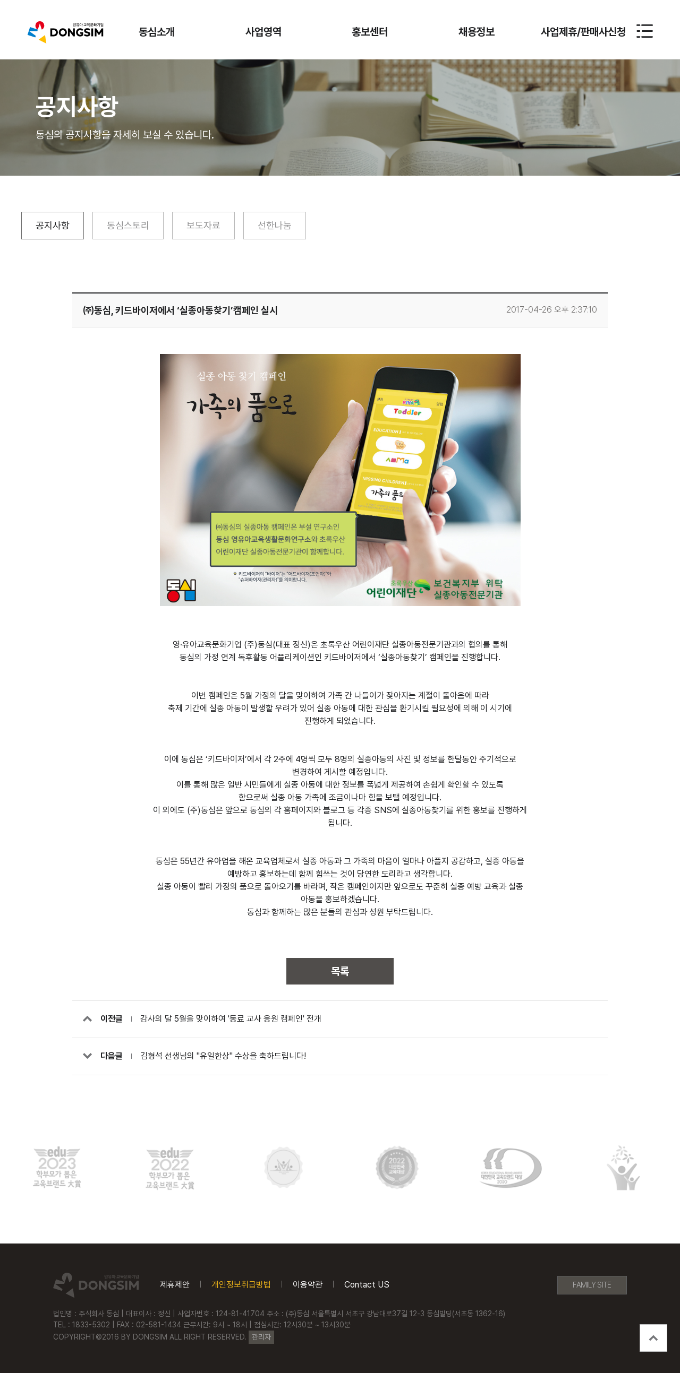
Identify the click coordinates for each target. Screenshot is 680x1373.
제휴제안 (175, 1285)
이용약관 (307, 1285)
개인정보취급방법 (241, 1285)
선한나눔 (275, 225)
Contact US (366, 1285)
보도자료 (203, 225)
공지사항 (53, 225)
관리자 (261, 1337)
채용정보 (476, 31)
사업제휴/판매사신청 (583, 31)
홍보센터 (370, 31)
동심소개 (157, 31)
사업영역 (263, 31)
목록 (340, 971)
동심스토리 (128, 225)
